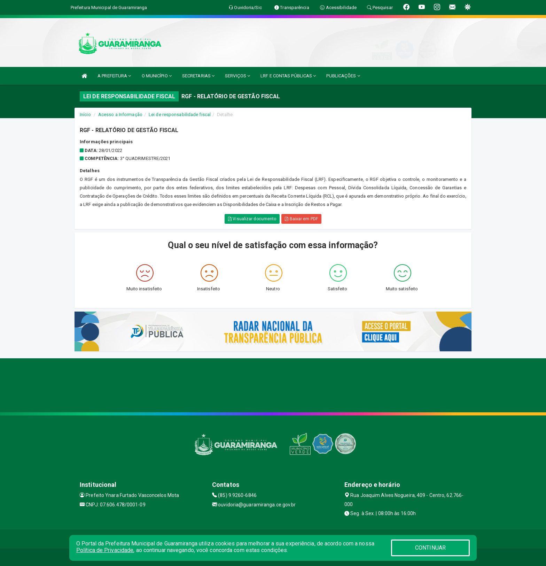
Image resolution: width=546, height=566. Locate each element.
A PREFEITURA (114, 75)
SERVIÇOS (237, 75)
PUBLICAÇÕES (343, 75)
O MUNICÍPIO (157, 75)
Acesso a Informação (120, 114)
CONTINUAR (430, 547)
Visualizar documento (252, 218)
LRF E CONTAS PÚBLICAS (288, 75)
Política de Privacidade (104, 550)
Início (85, 114)
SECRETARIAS (198, 75)
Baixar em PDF (301, 218)
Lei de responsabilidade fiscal (180, 114)
